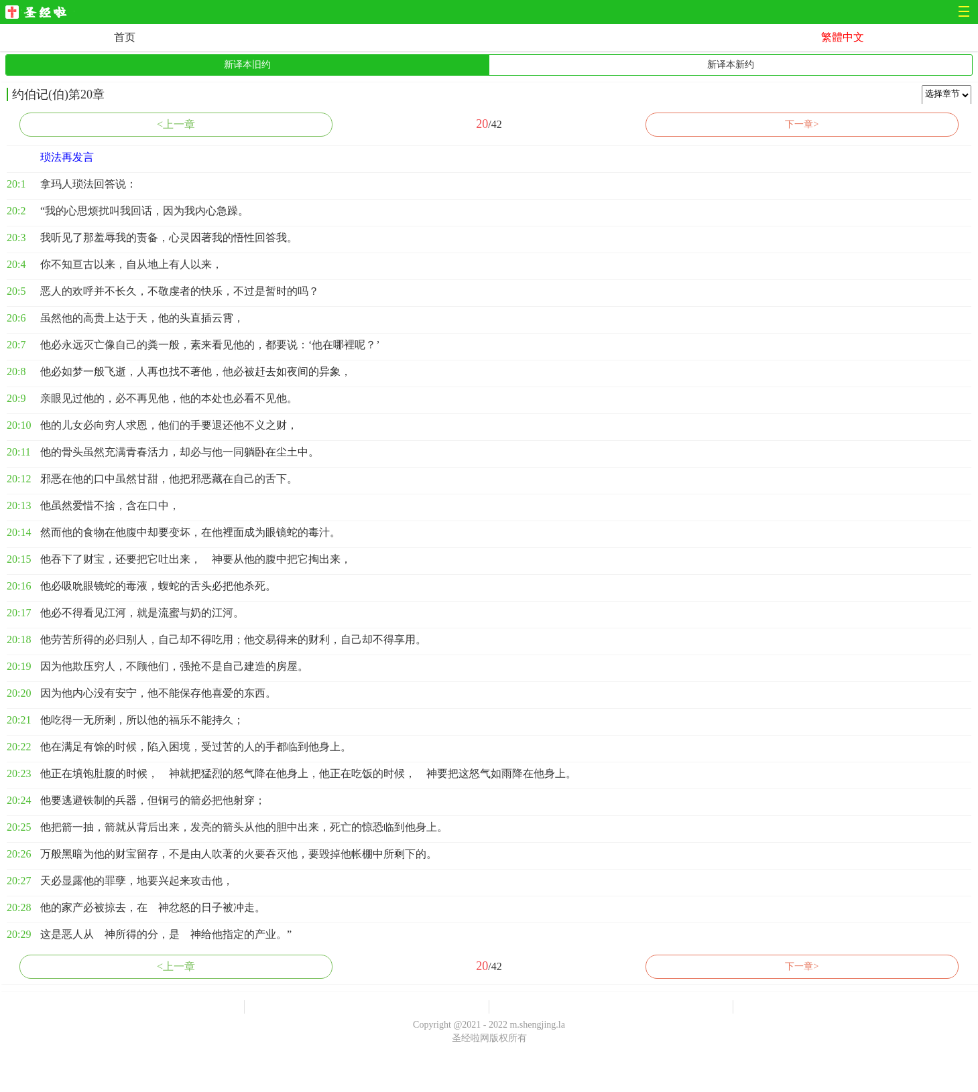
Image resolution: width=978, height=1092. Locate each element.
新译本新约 (730, 65)
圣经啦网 (39, 13)
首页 (124, 37)
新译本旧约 (247, 65)
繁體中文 (842, 37)
